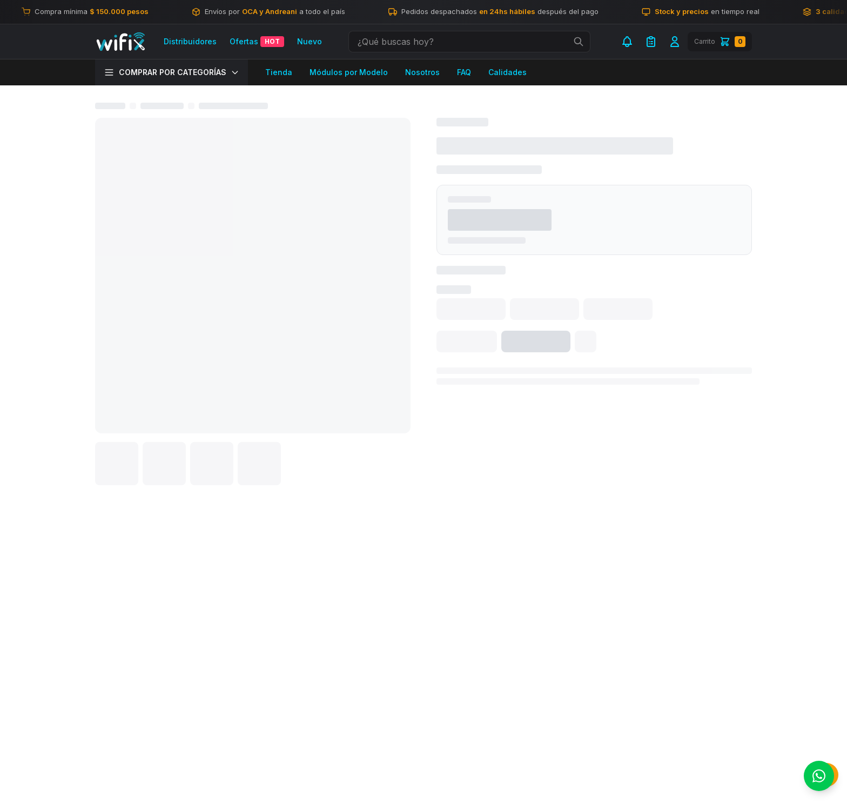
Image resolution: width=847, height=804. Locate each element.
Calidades (507, 72)
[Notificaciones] (627, 41)
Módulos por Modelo (349, 72)
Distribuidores (190, 41)
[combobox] (469, 41)
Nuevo (309, 41)
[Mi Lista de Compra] (651, 41)
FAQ (464, 72)
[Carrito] (720, 41)
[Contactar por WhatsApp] (819, 776)
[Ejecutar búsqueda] (578, 41)
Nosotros (422, 72)
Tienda (278, 72)
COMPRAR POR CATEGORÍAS (171, 72)
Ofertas (257, 41)
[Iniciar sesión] (674, 41)
